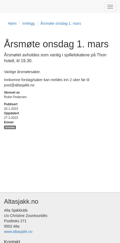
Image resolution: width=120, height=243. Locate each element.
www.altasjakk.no (18, 231)
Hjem (12, 23)
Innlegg (28, 23)
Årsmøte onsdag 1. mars (60, 23)
